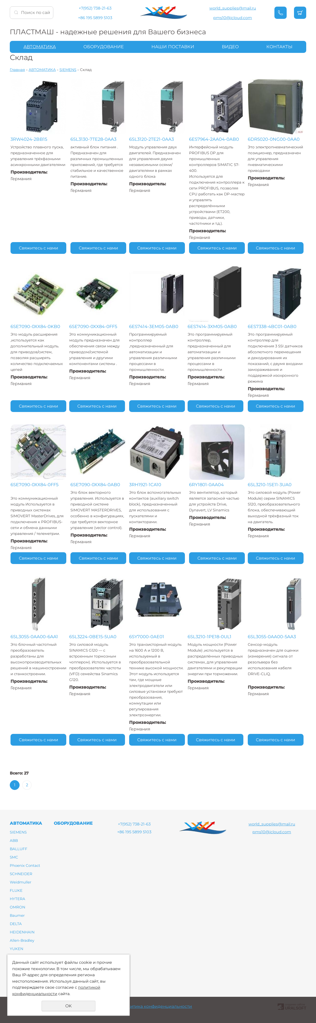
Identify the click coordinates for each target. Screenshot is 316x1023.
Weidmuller (20, 882)
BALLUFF (18, 849)
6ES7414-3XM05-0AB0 (214, 326)
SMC (14, 857)
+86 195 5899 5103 (95, 17)
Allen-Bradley (22, 940)
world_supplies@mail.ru (232, 8)
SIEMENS (67, 69)
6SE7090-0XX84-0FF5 (94, 326)
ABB (14, 840)
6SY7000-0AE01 (147, 636)
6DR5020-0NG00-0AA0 (275, 139)
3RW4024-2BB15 (29, 139)
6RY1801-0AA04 (207, 484)
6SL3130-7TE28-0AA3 (93, 139)
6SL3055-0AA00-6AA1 (34, 636)
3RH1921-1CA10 (146, 484)
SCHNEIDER (21, 873)
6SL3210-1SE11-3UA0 (271, 484)
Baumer (17, 915)
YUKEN (16, 948)
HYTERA (17, 898)
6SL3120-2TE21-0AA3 (152, 139)
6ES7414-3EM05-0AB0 (154, 326)
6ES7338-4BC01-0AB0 (273, 326)
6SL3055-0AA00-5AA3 (273, 636)
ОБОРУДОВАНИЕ (103, 46)
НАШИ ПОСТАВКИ (172, 46)
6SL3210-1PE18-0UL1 (211, 636)
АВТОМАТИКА (39, 46)
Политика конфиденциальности (156, 1006)
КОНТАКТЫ (279, 46)
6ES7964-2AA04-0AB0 (214, 139)
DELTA (16, 923)
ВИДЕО (230, 46)
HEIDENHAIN (22, 932)
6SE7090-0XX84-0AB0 (95, 484)
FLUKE (16, 890)
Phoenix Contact (25, 865)
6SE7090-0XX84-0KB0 (35, 326)
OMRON (17, 907)
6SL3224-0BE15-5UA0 (93, 636)
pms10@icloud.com (232, 17)
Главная (17, 69)
